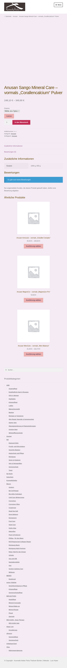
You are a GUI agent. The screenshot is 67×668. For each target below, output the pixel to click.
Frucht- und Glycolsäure (17, 446)
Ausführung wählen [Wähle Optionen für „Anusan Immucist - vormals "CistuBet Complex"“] (33, 246)
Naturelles (12, 531)
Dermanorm (13, 518)
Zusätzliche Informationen (13, 146)
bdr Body (9, 474)
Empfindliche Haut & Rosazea (18, 392)
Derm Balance (13, 514)
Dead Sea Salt (13, 511)
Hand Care (12, 525)
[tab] (33, 146)
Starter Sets (13, 422)
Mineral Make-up (14, 606)
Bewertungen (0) (10, 152)
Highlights (12, 399)
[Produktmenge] (7, 122)
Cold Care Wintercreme (16, 497)
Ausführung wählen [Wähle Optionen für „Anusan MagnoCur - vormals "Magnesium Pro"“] (33, 300)
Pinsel (11, 613)
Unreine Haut (13, 429)
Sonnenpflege (13, 637)
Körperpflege (13, 402)
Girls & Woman (14, 395)
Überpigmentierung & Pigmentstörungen (22, 426)
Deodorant (12, 579)
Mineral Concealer (15, 603)
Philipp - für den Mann (16, 538)
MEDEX (9, 576)
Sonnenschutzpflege (15, 592)
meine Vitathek (11, 582)
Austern (11, 487)
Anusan (15, 16)
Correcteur (12, 501)
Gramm (7, 108)
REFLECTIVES (11, 596)
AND (8, 385)
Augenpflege (13, 388)
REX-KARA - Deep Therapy (15, 620)
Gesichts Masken (14, 450)
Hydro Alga (12, 528)
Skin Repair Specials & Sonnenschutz (21, 419)
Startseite (8, 16)
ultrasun (9, 633)
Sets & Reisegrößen (15, 463)
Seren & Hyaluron (14, 460)
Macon (8, 484)
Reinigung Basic (14, 545)
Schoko (11, 555)
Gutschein (9, 477)
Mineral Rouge (13, 609)
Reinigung (12, 457)
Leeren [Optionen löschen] (9, 116)
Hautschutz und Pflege (16, 453)
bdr (7, 439)
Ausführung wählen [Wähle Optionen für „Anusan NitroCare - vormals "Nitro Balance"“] (33, 354)
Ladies (11, 405)
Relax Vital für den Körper (17, 552)
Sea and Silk (13, 559)
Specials (11, 616)
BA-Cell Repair (13, 491)
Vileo (8, 647)
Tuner (10, 470)
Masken (11, 412)
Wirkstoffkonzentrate (16, 433)
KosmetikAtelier (11, 480)
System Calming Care (16, 569)
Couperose (12, 508)
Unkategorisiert (11, 643)
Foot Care (12, 521)
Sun (10, 565)
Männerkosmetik (14, 409)
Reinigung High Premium (17, 548)
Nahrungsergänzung (15, 650)
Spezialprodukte (14, 562)
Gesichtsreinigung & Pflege (18, 586)
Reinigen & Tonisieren (16, 416)
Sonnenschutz (13, 467)
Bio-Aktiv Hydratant (15, 494)
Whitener (12, 572)
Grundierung (13, 630)
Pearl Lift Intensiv (14, 535)
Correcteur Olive (14, 504)
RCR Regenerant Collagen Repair (20, 542)
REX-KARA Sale (14, 623)
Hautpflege (12, 599)
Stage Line (10, 626)
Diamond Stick (13, 443)
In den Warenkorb (21, 122)
